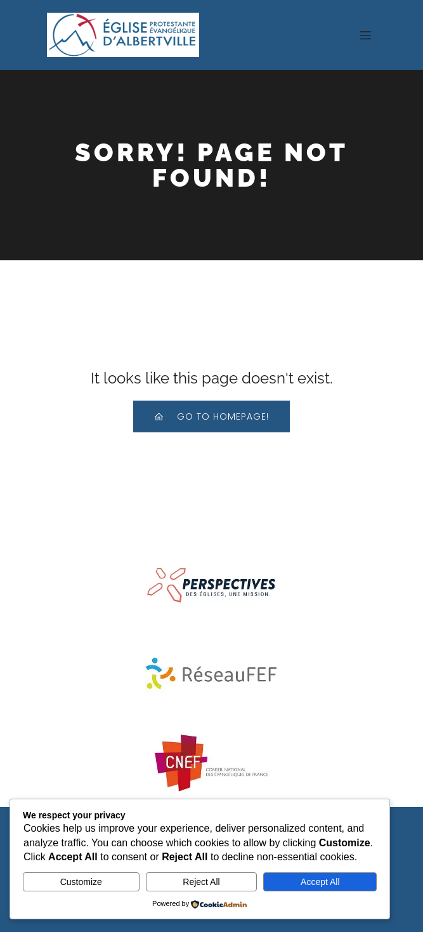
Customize (81, 882)
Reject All (201, 882)
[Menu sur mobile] (366, 35)
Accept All (320, 882)
